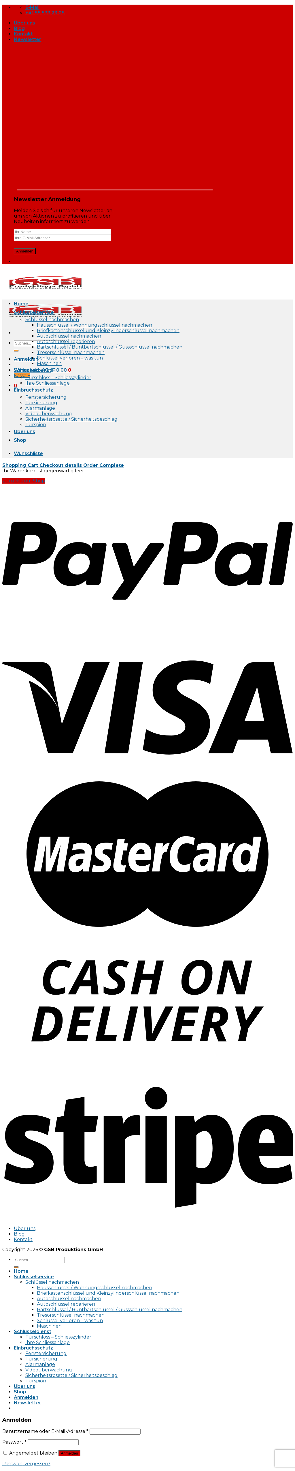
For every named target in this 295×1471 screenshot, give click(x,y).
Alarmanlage (40, 408)
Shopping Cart (20, 465)
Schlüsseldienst (32, 370)
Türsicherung (41, 402)
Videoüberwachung (48, 413)
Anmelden (69, 1453)
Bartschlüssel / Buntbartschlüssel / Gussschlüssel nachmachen (109, 347)
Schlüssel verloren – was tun (70, 358)
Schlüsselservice (34, 312)
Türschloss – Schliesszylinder (58, 377)
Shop (20, 440)
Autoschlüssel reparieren (66, 341)
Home (21, 303)
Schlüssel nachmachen (52, 319)
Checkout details (61, 465)
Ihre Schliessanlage (47, 383)
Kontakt (23, 34)
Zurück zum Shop (23, 481)
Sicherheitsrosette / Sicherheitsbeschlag (71, 419)
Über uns (24, 23)
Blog (19, 28)
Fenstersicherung (46, 397)
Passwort (14, 1442)
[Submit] (16, 350)
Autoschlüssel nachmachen (69, 336)
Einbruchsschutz (33, 390)
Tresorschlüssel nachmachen (71, 352)
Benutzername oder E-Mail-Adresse (45, 1431)
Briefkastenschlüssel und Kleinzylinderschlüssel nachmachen (108, 330)
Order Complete (103, 465)
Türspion (35, 424)
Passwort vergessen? (26, 1463)
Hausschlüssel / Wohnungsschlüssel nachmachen (94, 325)
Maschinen (49, 363)
